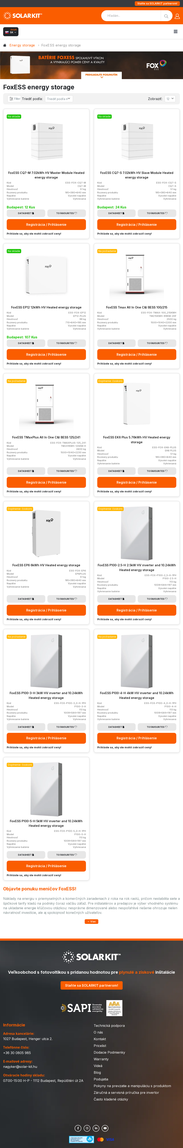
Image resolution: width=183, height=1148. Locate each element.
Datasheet (26, 213)
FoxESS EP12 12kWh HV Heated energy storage (46, 307)
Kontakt (100, 1040)
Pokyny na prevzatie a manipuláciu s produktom (132, 1087)
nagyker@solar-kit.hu (20, 1068)
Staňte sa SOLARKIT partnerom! (157, 3)
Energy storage (22, 45)
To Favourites (66, 213)
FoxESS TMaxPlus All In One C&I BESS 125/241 (46, 437)
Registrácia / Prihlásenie (46, 224)
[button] (91, 921)
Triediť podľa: (33, 99)
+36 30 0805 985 (17, 1054)
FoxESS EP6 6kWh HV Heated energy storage (46, 565)
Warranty (101, 1060)
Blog (97, 1073)
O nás (98, 1033)
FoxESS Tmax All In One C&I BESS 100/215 (136, 307)
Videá (98, 1067)
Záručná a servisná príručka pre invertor (126, 1093)
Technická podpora (109, 1027)
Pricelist (100, 1047)
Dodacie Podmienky (109, 1053)
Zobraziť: (155, 99)
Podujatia (101, 1080)
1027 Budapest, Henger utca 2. (27, 1040)
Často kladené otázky (111, 1100)
